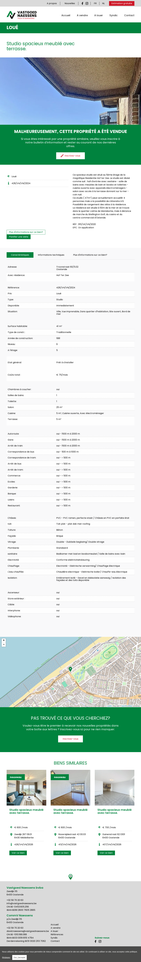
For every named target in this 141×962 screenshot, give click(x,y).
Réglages (6, 957)
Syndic (113, 15)
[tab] (20, 255)
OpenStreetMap (126, 706)
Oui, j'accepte (19, 957)
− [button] (4, 645)
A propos (52, 3)
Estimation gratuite (121, 3)
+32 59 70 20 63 (15, 900)
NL (103, 3)
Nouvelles (70, 3)
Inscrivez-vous (70, 738)
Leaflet (109, 706)
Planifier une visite (18, 236)
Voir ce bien (18, 852)
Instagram (87, 3)
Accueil (65, 15)
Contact (129, 15)
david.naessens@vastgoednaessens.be (28, 931)
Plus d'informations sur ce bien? (26, 232)
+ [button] (4, 640)
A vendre (82, 15)
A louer (98, 15)
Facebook (83, 3)
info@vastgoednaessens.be (21, 903)
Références (57, 934)
